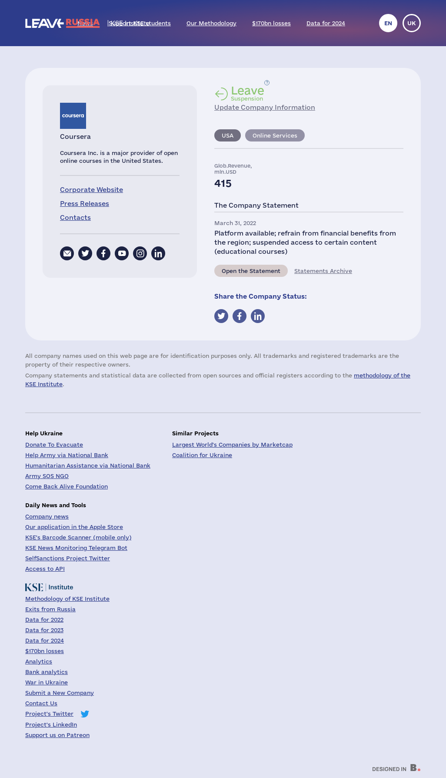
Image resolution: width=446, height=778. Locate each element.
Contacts (75, 217)
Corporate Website (91, 189)
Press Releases (84, 203)
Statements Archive (323, 271)
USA (227, 135)
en (388, 23)
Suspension (247, 93)
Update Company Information (264, 107)
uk (411, 23)
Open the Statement (251, 271)
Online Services (275, 135)
